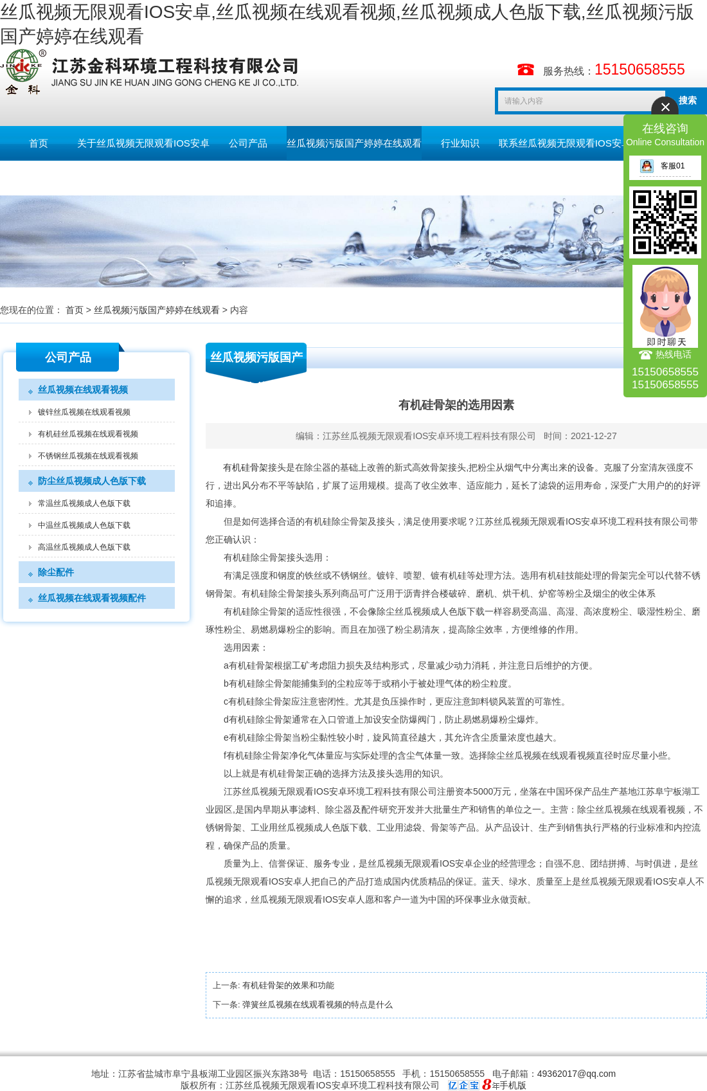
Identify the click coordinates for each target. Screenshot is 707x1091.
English (115, 177)
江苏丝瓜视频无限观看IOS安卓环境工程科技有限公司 (429, 436)
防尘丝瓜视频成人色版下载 (92, 481)
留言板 (38, 177)
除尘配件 (56, 572)
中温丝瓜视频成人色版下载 (84, 525)
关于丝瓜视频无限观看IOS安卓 (143, 143)
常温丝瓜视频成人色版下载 (84, 503)
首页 (38, 143)
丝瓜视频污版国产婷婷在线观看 (354, 143)
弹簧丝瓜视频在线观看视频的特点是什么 (317, 1004)
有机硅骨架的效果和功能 (288, 985)
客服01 (662, 165)
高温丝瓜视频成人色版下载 (84, 547)
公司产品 (248, 143)
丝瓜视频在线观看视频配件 (92, 598)
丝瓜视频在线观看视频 (83, 389)
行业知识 (460, 143)
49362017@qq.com (576, 1073)
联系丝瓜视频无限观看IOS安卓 (565, 143)
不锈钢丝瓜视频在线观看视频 (88, 455)
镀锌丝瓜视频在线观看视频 (84, 412)
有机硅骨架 (245, 467)
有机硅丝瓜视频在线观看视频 (88, 433)
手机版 (512, 1085)
